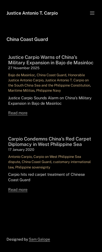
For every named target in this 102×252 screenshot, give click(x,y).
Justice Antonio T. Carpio (32, 13)
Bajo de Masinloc (21, 75)
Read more (17, 112)
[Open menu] (92, 13)
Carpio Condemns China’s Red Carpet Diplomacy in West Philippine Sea (49, 141)
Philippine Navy (48, 90)
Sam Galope (39, 239)
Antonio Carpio (20, 157)
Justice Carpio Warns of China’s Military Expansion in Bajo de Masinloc (51, 60)
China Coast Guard (51, 75)
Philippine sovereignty (32, 167)
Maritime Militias (21, 90)
